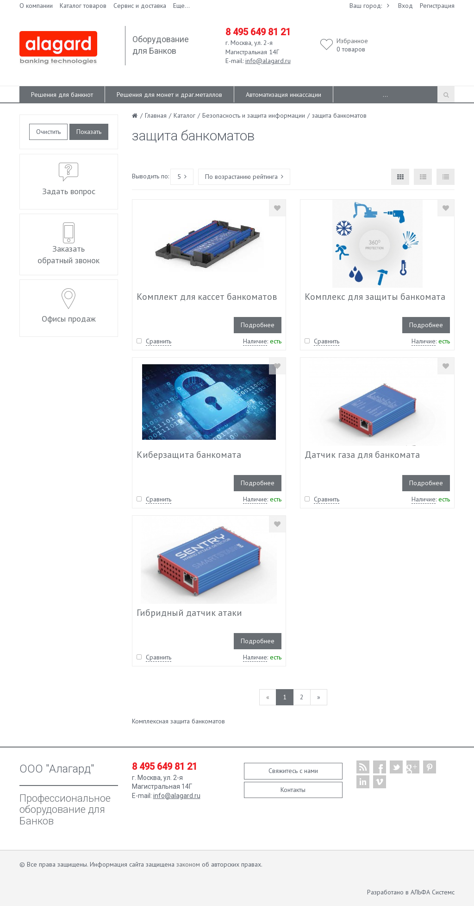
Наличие (255, 341)
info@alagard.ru (268, 61)
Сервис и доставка (139, 5)
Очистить (48, 131)
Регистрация (437, 5)
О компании (36, 5)
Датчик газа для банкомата (362, 455)
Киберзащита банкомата (189, 455)
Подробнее (257, 325)
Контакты (293, 790)
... (385, 94)
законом (188, 864)
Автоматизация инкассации (283, 94)
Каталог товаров (83, 5)
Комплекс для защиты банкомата (375, 297)
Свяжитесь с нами (293, 771)
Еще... (181, 5)
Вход (405, 5)
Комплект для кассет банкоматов (207, 297)
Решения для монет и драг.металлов (169, 94)
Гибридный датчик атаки (189, 613)
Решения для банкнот (62, 94)
